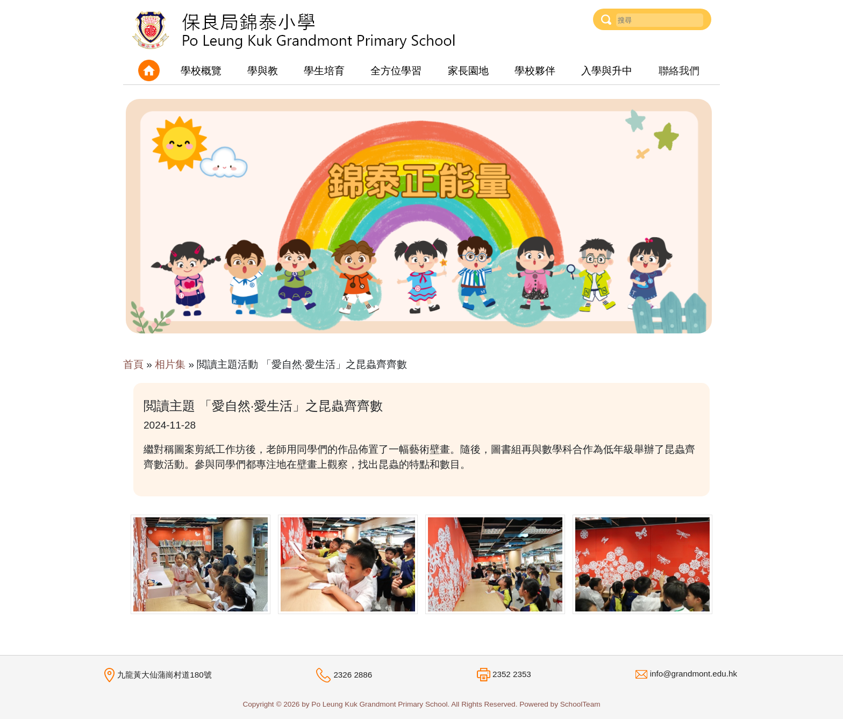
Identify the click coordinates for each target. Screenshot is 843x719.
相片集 (170, 364)
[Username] (659, 20)
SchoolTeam (580, 704)
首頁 (133, 364)
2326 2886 (352, 674)
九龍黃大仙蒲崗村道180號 (164, 674)
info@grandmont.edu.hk (693, 673)
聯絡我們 (679, 70)
